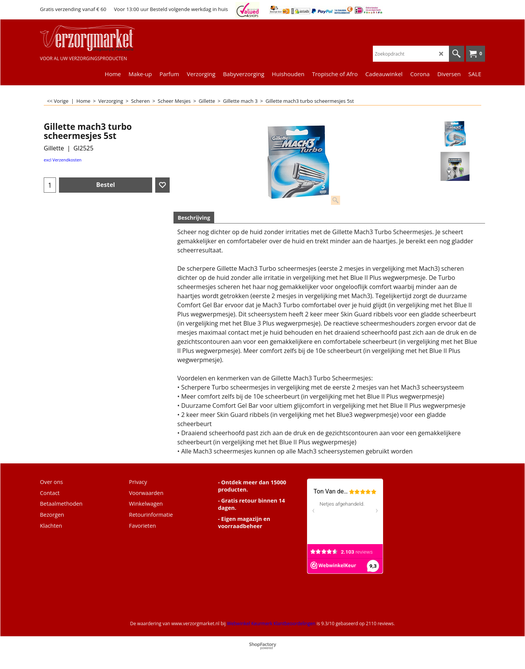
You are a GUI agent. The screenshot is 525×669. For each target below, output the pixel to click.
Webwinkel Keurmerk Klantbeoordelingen (271, 623)
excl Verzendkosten (62, 160)
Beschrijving (194, 217)
